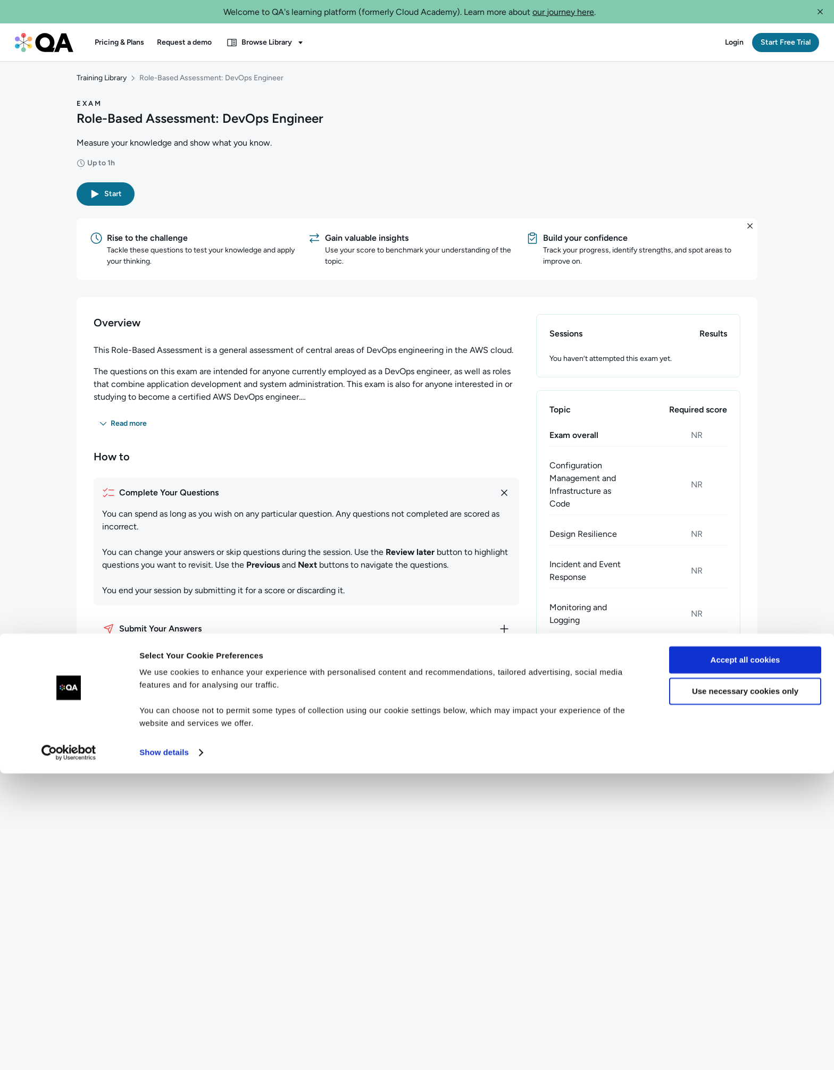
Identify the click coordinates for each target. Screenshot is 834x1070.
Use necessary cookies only (745, 987)
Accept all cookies (745, 956)
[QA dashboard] (44, 42)
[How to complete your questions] (306, 500)
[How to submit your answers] (306, 636)
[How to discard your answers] (306, 673)
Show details (164, 1049)
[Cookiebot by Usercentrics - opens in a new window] (68, 1049)
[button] (820, 11)
